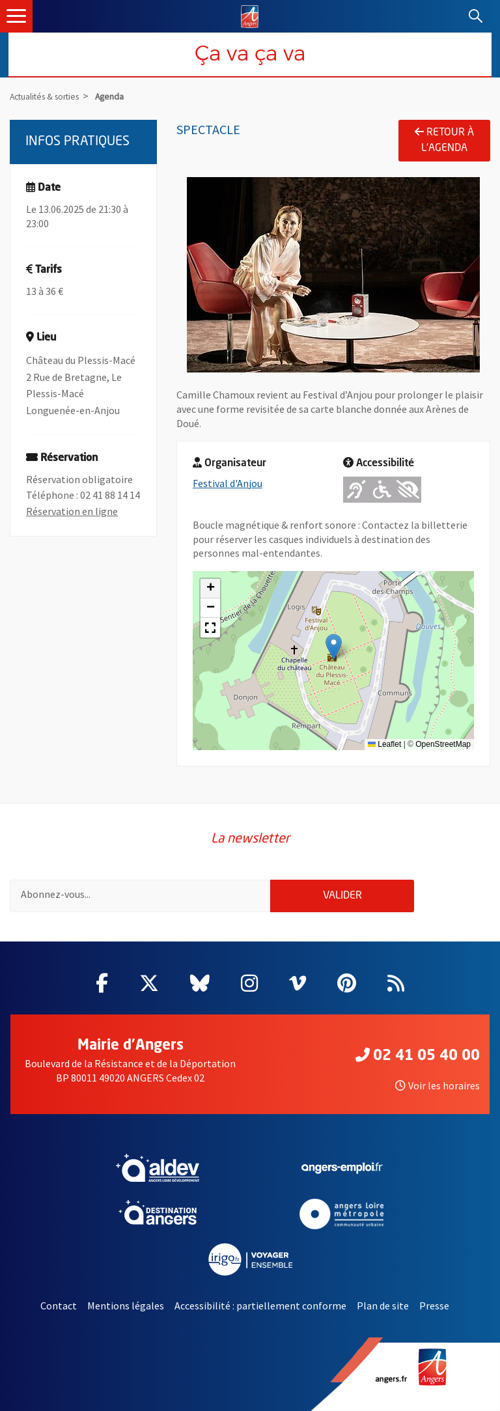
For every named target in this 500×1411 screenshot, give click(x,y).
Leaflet (384, 744)
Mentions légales (125, 1305)
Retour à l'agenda (444, 140)
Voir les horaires (437, 1085)
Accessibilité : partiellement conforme (260, 1305)
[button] (334, 647)
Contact (58, 1305)
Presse (434, 1305)
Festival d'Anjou (227, 483)
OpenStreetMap (443, 744)
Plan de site (383, 1305)
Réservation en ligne (72, 511)
